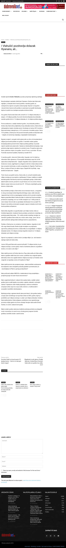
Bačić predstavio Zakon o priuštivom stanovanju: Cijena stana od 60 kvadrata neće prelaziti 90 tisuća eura (36, 498)
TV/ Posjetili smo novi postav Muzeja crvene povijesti (49, 125)
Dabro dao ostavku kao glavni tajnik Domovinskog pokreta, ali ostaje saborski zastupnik (7, 388)
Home (2, 39)
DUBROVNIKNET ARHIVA (58, 546)
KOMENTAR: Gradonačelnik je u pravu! (49, 292)
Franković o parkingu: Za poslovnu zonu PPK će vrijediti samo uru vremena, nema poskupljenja (54, 194)
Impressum (27, 546)
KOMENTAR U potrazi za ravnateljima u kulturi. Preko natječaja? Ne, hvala (59, 277)
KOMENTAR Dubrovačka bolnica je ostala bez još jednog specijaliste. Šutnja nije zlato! (60, 294)
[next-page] (5, 395)
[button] (63, 20)
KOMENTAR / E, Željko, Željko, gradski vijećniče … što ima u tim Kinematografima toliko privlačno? (49, 277)
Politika (7, 39)
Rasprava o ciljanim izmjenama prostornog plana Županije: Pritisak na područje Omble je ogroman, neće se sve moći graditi (54, 219)
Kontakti (39, 546)
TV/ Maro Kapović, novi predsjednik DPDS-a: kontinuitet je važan (60, 125)
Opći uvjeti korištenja (47, 546)
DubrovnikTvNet (49, 104)
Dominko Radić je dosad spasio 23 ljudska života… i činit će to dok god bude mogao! (11, 361)
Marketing (33, 546)
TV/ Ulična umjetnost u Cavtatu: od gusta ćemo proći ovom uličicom (60, 109)
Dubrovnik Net (7, 53)
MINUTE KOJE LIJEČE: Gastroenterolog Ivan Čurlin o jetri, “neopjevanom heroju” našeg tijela (49, 110)
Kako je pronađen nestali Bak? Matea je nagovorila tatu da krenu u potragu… (54, 200)
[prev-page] (2, 395)
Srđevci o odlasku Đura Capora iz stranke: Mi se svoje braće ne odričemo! (22, 386)
